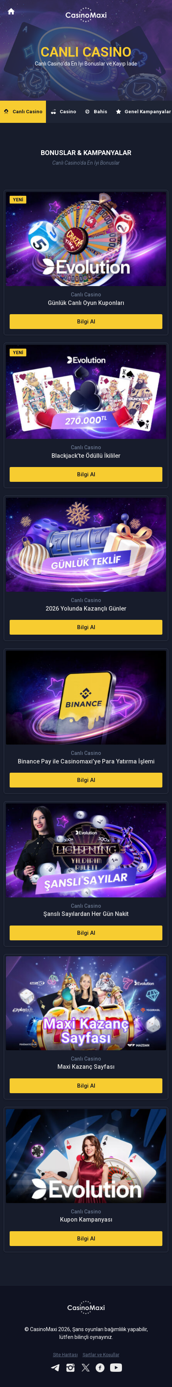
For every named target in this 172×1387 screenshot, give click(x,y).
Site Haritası (65, 1354)
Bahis (96, 111)
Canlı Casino (23, 111)
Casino (63, 111)
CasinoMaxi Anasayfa (11, 11)
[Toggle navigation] (159, 12)
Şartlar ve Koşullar (101, 1354)
